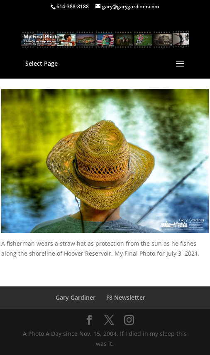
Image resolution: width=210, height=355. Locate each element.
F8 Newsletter (125, 297)
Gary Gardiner (75, 297)
